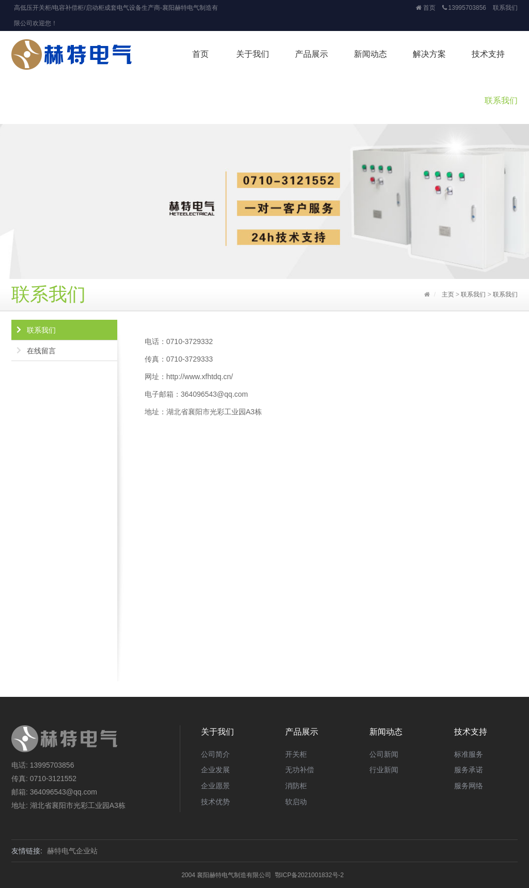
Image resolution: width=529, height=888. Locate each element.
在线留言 (41, 351)
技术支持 (488, 54)
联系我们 (505, 7)
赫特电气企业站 (72, 851)
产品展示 (311, 54)
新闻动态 (370, 54)
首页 (425, 7)
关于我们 (252, 54)
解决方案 (429, 54)
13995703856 (464, 7)
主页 (448, 294)
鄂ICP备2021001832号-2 (309, 875)
